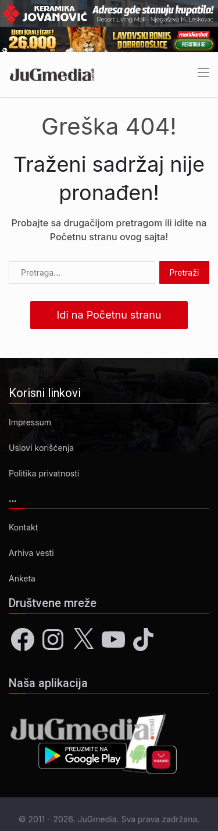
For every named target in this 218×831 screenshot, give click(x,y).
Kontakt (23, 527)
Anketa (22, 578)
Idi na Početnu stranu (109, 315)
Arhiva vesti (31, 553)
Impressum (30, 422)
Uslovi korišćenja (41, 448)
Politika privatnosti (44, 473)
